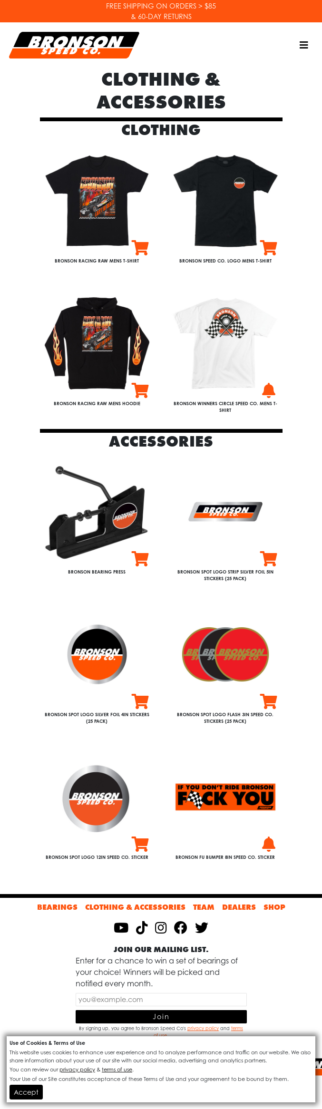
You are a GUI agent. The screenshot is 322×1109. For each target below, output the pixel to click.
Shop (274, 907)
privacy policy (203, 1028)
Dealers (239, 907)
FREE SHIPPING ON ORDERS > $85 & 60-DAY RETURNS (161, 11)
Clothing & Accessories (135, 907)
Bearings (57, 907)
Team (204, 907)
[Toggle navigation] (303, 45)
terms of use (117, 1069)
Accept (26, 1092)
